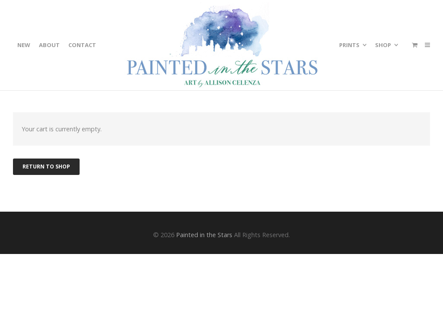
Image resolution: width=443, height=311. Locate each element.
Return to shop (46, 166)
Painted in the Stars (204, 235)
